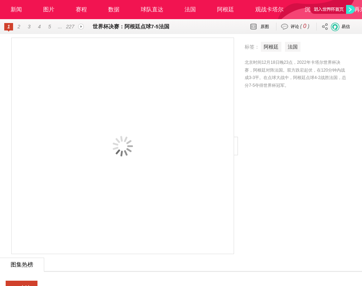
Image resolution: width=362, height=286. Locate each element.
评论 (300, 26)
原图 (265, 26)
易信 (345, 26)
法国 (190, 9)
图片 (48, 9)
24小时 (22, 271)
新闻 (16, 9)
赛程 (81, 9)
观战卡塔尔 (269, 9)
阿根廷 (225, 9)
